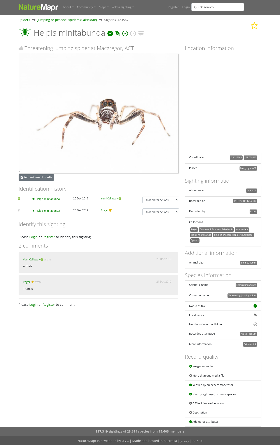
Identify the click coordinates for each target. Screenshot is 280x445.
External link (250, 344)
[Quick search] (217, 7)
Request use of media (36, 177)
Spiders (24, 19)
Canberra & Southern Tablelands (216, 229)
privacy (184, 440)
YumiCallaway (109, 198)
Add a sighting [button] (121, 7)
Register (173, 7)
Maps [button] (102, 7)
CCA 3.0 (197, 440)
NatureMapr (242, 229)
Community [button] (85, 7)
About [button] (67, 7)
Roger (104, 210)
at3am (125, 440)
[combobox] (226, 7)
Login (186, 7)
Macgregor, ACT (248, 167)
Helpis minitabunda (48, 199)
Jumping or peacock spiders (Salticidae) (67, 19)
